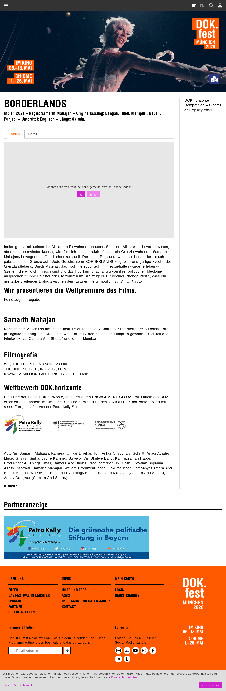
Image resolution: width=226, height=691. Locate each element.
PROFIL (13, 590)
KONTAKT (69, 607)
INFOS (66, 579)
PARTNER (15, 607)
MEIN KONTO (124, 579)
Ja (80, 194)
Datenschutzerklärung (125, 677)
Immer (93, 194)
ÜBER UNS (16, 579)
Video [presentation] (15, 134)
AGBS (66, 596)
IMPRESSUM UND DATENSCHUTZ (86, 601)
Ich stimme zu (210, 685)
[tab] (15, 134)
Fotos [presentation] (33, 134)
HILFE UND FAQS (74, 590)
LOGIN (119, 590)
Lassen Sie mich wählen (19, 685)
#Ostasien (10, 486)
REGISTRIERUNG (127, 596)
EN (202, 6)
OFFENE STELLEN (21, 612)
